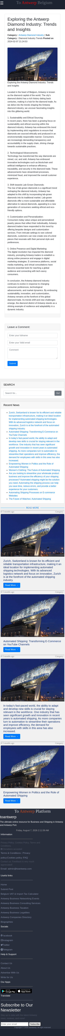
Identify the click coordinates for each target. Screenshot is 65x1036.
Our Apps (5, 982)
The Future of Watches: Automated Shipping (30, 499)
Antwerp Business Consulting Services (20, 903)
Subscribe (35, 1024)
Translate (5, 995)
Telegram (6, 949)
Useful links (7, 875)
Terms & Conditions (11, 853)
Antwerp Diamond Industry (31, 35)
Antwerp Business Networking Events (20, 898)
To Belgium (34, 2)
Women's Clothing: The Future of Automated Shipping (34, 470)
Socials (4, 926)
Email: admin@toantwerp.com (16, 868)
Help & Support (8, 954)
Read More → (11, 585)
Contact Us (6, 963)
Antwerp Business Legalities (15, 912)
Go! (58, 393)
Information (6, 834)
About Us (5, 968)
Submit (12, 363)
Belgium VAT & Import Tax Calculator (20, 894)
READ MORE (32, 508)
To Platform (32, 811)
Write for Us (7, 977)
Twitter (5, 945)
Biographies (7, 922)
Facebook (6, 935)
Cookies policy (14, 857)
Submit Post (7, 889)
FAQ (25, 857)
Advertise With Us (10, 972)
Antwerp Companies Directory (16, 917)
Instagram (7, 940)
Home (4, 884)
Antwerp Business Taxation (14, 908)
